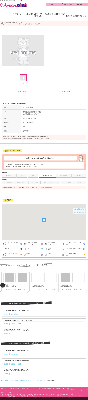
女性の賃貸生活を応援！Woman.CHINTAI (61, 394)
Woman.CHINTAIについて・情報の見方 (51, 388)
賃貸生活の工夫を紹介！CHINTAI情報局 (37, 394)
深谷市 (42, 380)
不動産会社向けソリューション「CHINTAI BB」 (40, 396)
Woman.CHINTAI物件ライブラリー (24, 380)
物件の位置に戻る (79, 209)
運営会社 (4, 388)
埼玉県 (36, 380)
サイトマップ (35, 388)
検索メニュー (81, 4)
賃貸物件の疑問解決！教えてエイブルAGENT (13, 394)
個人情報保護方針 (14, 388)
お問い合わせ (25, 388)
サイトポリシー (67, 388)
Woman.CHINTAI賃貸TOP (6, 380)
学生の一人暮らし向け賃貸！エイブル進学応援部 (13, 396)
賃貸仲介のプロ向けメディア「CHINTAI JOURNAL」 (69, 396)
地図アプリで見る (79, 212)
